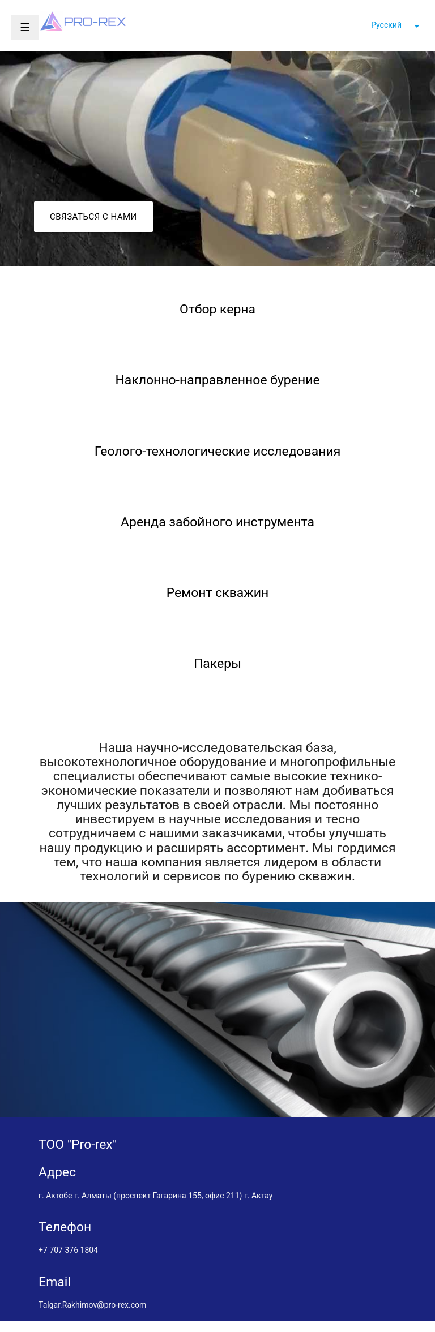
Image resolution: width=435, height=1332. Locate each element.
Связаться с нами (93, 217)
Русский (386, 24)
